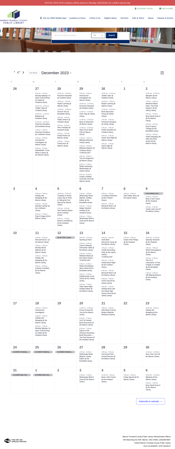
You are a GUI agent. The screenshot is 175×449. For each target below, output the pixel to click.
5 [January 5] (124, 370)
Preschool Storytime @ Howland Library (86, 107)
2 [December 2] (146, 88)
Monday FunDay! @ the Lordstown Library (42, 208)
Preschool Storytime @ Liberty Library (108, 123)
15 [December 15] (125, 233)
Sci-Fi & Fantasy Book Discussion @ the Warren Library (86, 322)
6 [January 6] (146, 370)
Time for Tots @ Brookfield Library (63, 113)
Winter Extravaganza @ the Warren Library (153, 252)
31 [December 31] (15, 370)
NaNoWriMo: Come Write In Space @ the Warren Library (42, 152)
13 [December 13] (81, 233)
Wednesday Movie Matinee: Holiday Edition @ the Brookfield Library (86, 199)
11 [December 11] (37, 233)
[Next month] (23, 72)
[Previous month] (18, 72)
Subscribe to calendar (149, 401)
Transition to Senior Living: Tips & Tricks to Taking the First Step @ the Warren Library (64, 200)
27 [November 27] (37, 88)
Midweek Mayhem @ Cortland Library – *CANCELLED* (87, 150)
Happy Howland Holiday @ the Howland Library (85, 210)
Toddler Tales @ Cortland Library (41, 109)
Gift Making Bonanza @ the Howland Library (153, 277)
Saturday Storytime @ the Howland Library (153, 242)
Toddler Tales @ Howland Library (107, 97)
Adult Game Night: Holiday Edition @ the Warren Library (86, 289)
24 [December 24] (15, 347)
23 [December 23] (147, 303)
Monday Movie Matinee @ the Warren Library (40, 250)
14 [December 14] (103, 233)
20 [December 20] (81, 303)
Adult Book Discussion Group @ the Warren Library (108, 242)
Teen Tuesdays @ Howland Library (63, 129)
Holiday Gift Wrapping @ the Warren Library (41, 198)
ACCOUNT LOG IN (145, 9)
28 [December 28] (103, 347)
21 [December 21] (103, 303)
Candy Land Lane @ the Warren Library (153, 210)
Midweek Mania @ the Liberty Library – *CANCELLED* (86, 258)
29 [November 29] (81, 88)
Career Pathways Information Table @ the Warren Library (86, 248)
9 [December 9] (146, 188)
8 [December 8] (124, 188)
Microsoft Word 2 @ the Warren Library (108, 274)
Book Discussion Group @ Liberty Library (107, 114)
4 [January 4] (102, 370)
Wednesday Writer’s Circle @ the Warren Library (86, 220)
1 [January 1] (36, 370)
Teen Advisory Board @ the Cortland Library (64, 213)
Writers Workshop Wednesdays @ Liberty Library (85, 168)
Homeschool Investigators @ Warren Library (41, 142)
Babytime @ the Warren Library (151, 97)
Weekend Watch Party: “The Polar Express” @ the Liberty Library (152, 107)
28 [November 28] (59, 88)
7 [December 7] (102, 188)
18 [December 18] (37, 303)
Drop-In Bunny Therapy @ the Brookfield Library (152, 128)
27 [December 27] (81, 347)
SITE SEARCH (165, 446)
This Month (33, 73)
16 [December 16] (147, 233)
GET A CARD (167, 9)
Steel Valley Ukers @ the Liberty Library (131, 197)
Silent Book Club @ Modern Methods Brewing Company (108, 312)
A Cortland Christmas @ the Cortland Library (109, 198)
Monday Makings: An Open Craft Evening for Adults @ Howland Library (42, 99)
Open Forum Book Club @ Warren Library (86, 132)
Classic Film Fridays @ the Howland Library (131, 242)
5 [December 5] (58, 188)
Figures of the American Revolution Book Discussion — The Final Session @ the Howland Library (87, 335)
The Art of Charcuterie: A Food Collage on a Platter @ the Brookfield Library (153, 264)
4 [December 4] (36, 188)
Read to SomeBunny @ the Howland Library (64, 223)
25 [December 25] (37, 347)
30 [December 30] (147, 347)
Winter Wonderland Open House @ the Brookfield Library (86, 268)
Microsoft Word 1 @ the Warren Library (108, 207)
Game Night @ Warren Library (106, 147)
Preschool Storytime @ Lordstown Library (42, 133)
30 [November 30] (103, 88)
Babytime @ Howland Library (41, 117)
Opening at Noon (85, 240)
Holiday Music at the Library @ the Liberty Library (87, 278)
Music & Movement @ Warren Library (86, 123)
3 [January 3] (80, 370)
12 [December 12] (59, 233)
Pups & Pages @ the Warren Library (43, 217)
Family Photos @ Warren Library (63, 137)
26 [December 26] (59, 347)
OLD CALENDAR (150, 446)
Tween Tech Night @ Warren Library (109, 139)
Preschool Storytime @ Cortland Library (64, 97)
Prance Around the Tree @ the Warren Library (86, 312)
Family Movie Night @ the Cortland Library (108, 265)
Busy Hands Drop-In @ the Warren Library (153, 118)
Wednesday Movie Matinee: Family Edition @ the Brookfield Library (86, 357)
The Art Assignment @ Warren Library (86, 159)
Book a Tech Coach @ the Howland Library (153, 201)
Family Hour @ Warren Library (62, 145)
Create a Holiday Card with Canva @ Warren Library (86, 179)
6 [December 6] (80, 188)
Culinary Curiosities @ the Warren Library (42, 270)
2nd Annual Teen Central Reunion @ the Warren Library (108, 356)
